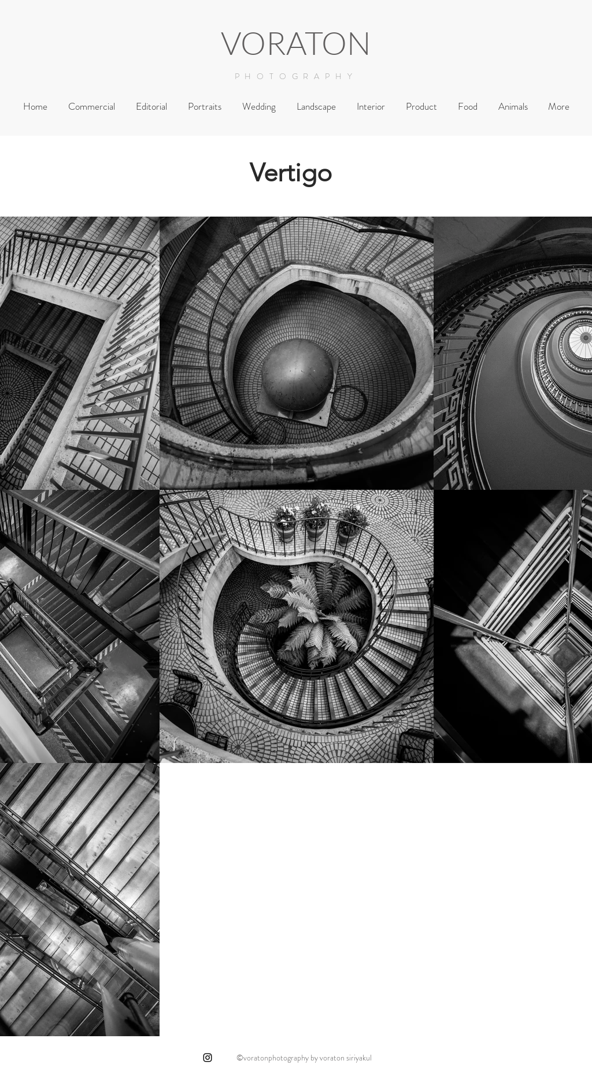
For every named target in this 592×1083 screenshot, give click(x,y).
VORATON (296, 42)
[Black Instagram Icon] (207, 1057)
